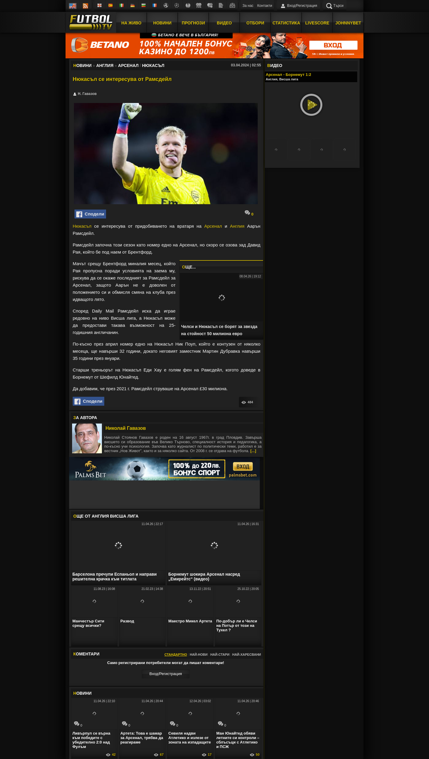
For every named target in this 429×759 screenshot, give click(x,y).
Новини (162, 21)
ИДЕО (274, 65)
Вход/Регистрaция (165, 673)
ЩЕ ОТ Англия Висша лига (106, 516)
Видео (224, 21)
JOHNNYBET (348, 21)
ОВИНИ (82, 693)
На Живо (131, 21)
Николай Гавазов (125, 428)
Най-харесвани (246, 654)
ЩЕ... (189, 267)
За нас (248, 6)
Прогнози (193, 21)
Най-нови (199, 654)
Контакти (264, 6)
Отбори (255, 21)
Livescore (317, 21)
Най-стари (219, 654)
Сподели (90, 214)
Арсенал (213, 226)
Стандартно (175, 654)
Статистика (286, 21)
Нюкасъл (82, 226)
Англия (237, 226)
